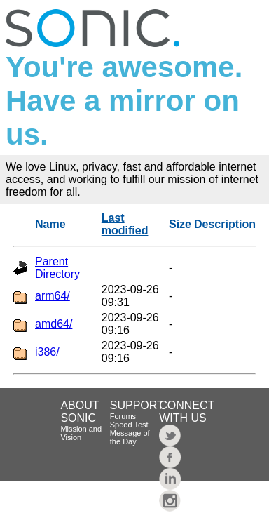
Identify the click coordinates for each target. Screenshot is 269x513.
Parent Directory (57, 267)
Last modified (125, 224)
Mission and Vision (81, 433)
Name (50, 224)
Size (180, 224)
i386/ (47, 352)
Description (225, 224)
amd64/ (53, 324)
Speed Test (129, 424)
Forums (123, 416)
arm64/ (52, 296)
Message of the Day (130, 437)
